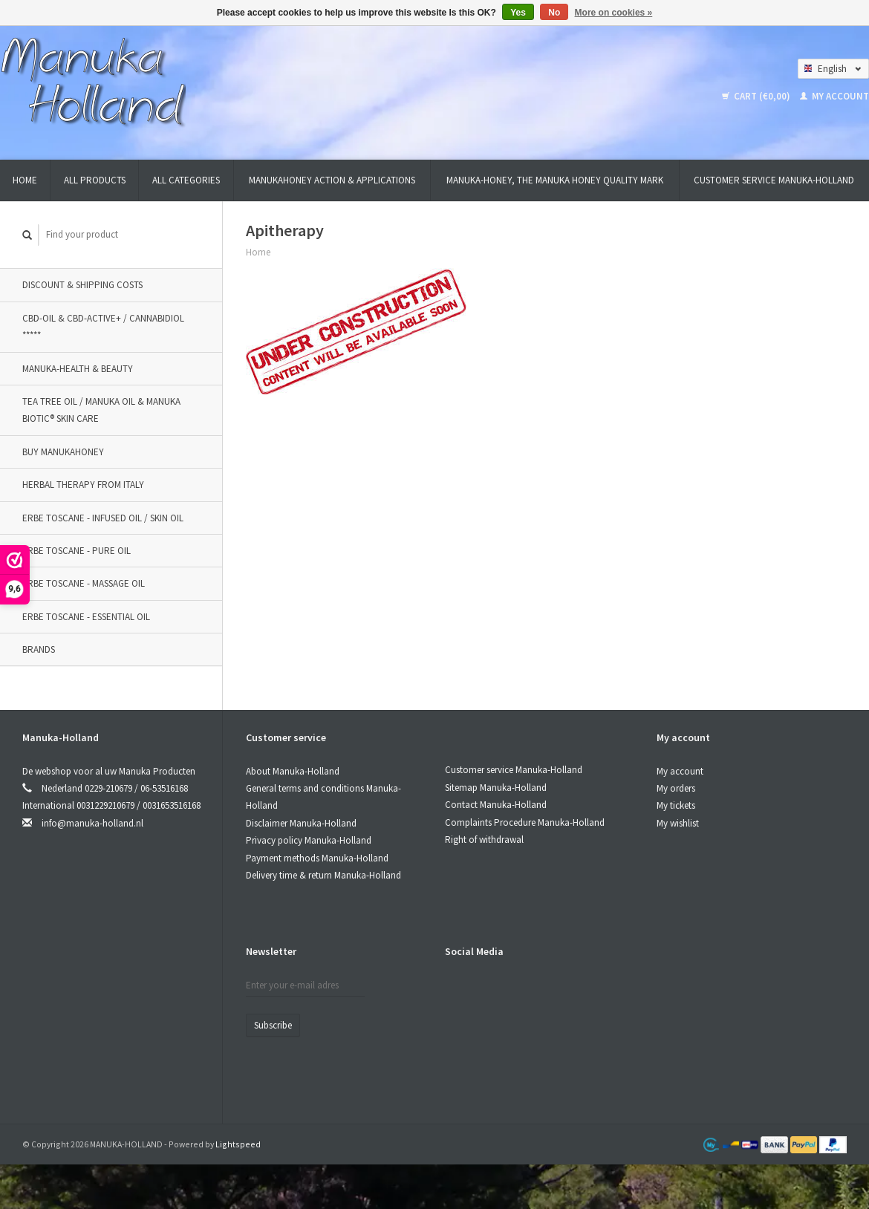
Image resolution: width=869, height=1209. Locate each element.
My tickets (676, 805)
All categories (186, 180)
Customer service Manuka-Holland (774, 180)
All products (95, 180)
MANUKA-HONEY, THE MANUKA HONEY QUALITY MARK (554, 180)
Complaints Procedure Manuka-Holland (525, 822)
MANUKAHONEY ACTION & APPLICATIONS (332, 180)
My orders (676, 788)
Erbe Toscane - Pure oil (76, 550)
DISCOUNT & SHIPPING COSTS (82, 284)
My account (834, 96)
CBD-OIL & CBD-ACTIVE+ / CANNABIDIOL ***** (103, 327)
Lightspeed (238, 1144)
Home (25, 180)
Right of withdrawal (484, 839)
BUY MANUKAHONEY (63, 452)
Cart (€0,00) (757, 96)
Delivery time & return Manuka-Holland (323, 875)
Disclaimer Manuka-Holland (301, 823)
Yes (518, 12)
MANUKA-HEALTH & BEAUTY (77, 368)
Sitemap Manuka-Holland (496, 787)
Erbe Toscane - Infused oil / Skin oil (102, 518)
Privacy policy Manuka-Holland (308, 840)
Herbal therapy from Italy (83, 484)
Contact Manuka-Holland (496, 804)
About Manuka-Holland (292, 771)
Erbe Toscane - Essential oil (86, 616)
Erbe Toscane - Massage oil (83, 583)
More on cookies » (614, 12)
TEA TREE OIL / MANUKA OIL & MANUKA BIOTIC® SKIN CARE (101, 410)
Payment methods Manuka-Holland (317, 858)
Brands (38, 649)
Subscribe (273, 1025)
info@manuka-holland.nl (92, 823)
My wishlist (678, 823)
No (554, 12)
